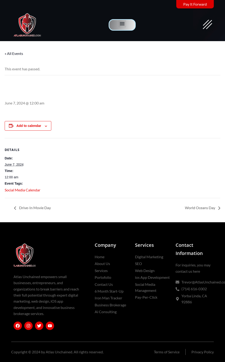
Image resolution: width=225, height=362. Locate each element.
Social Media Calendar (22, 190)
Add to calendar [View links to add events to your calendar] (29, 126)
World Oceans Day (200, 207)
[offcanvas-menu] (207, 25)
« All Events (14, 53)
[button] (122, 24)
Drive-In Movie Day (34, 207)
